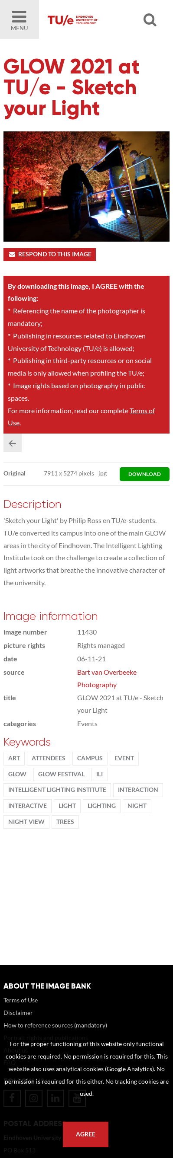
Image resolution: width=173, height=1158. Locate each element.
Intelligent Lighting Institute (57, 789)
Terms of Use (20, 1000)
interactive (27, 805)
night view (26, 821)
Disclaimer (18, 1012)
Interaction (138, 789)
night (137, 805)
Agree (85, 1134)
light (67, 805)
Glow (17, 774)
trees (65, 821)
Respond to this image (49, 254)
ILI (99, 774)
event (124, 758)
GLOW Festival (61, 774)
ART (14, 758)
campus (90, 758)
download (144, 474)
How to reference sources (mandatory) (55, 1025)
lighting (102, 805)
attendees (48, 758)
